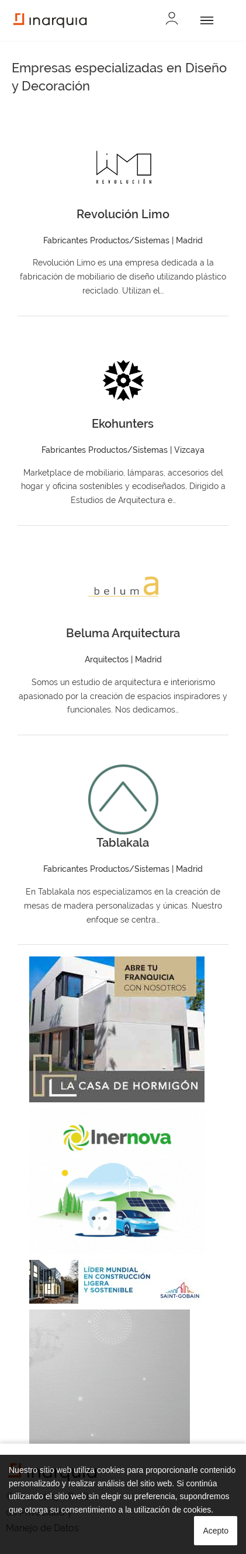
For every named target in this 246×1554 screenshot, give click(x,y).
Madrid (189, 240)
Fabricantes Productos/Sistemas (106, 240)
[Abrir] (204, 20)
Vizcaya (189, 450)
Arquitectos (107, 659)
